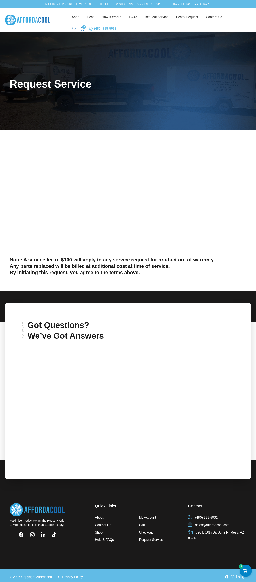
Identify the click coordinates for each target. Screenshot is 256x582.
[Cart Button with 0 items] (246, 572)
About (99, 514)
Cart (142, 521)
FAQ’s (121, 18)
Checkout (146, 529)
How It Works (103, 18)
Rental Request (168, 18)
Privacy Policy (72, 573)
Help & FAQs (104, 536)
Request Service (141, 18)
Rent (86, 18)
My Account (147, 514)
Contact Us (191, 18)
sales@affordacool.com (208, 521)
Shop (74, 18)
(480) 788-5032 (237, 18)
